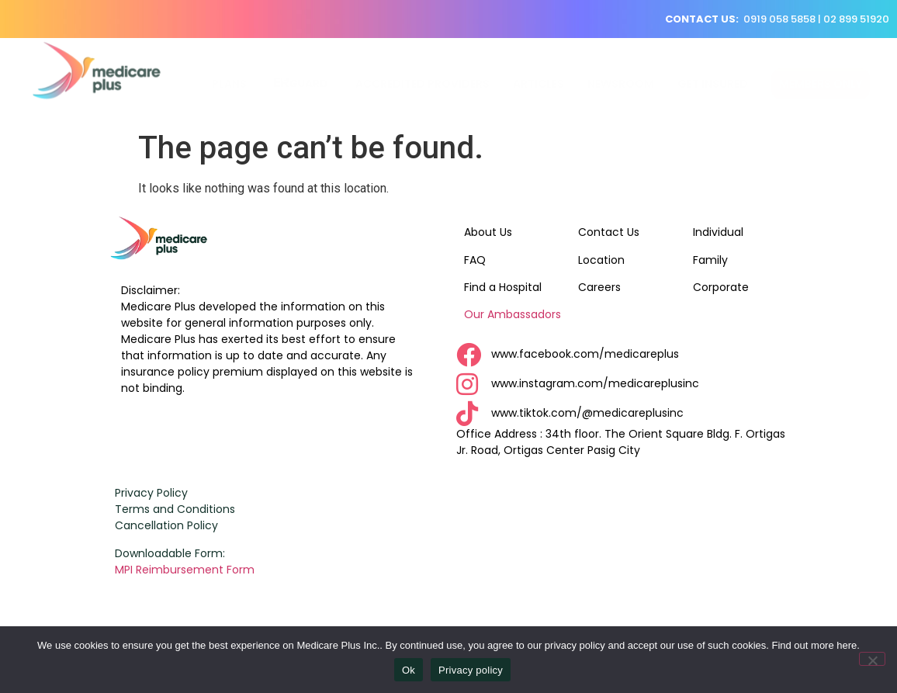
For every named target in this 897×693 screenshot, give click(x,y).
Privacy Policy (151, 493)
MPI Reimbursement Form (186, 569)
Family (710, 260)
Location (601, 260)
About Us (488, 232)
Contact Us (608, 232)
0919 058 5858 (779, 19)
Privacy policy (470, 670)
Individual (718, 232)
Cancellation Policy (166, 525)
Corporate (721, 287)
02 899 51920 (856, 19)
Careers (599, 287)
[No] (872, 659)
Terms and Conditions (175, 509)
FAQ (475, 260)
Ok (408, 670)
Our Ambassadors (512, 314)
